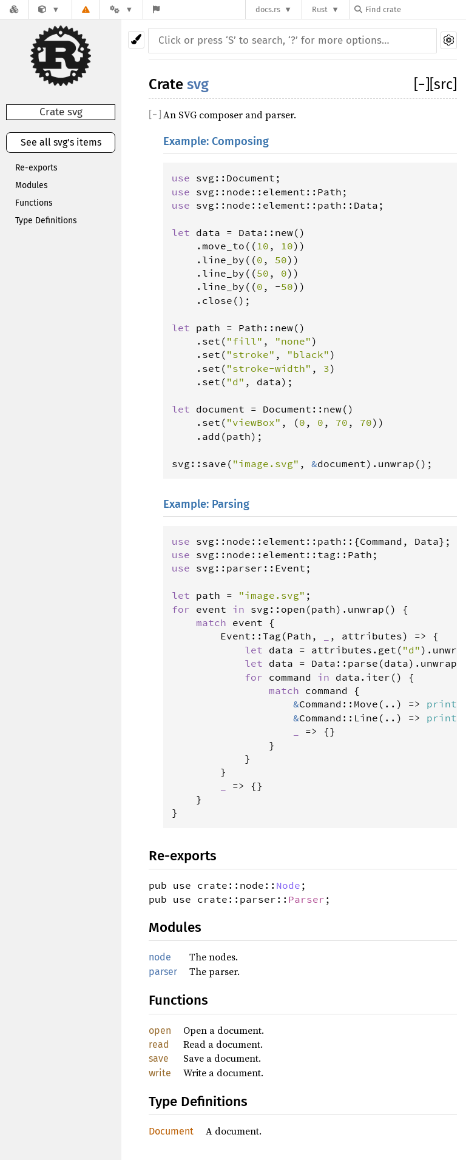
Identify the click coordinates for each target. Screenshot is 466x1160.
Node (288, 885)
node (160, 957)
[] (422, 84)
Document (171, 1131)
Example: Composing (216, 141)
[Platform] (121, 9)
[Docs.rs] (14, 9)
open (160, 1030)
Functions (34, 203)
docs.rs (267, 9)
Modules (31, 185)
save (159, 1058)
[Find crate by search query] (415, 9)
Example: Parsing (206, 504)
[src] (443, 84)
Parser (306, 899)
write (160, 1073)
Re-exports (36, 168)
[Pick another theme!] (136, 40)
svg (198, 84)
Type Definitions (46, 220)
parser (163, 971)
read (159, 1044)
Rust (320, 9)
